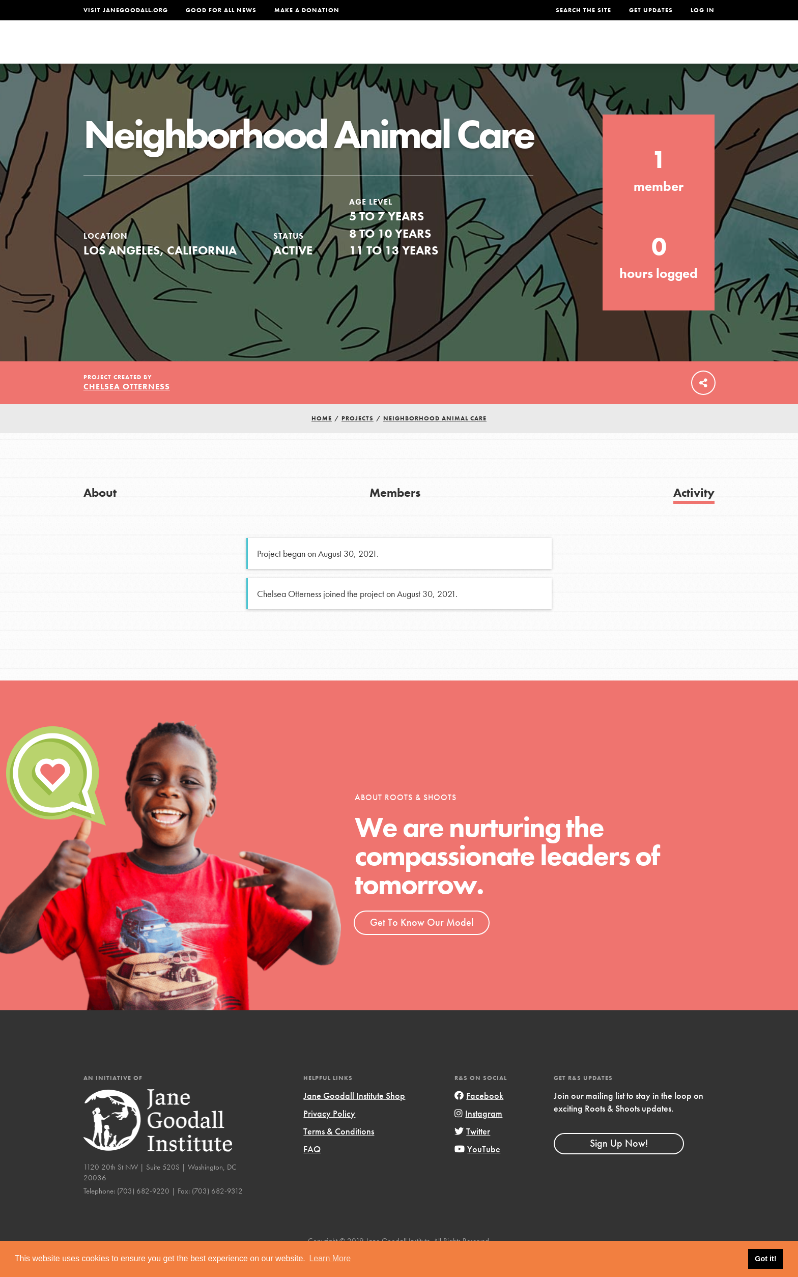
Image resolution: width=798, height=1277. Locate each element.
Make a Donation (306, 10)
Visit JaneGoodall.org (125, 10)
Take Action (681, 48)
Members (394, 514)
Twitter (472, 1152)
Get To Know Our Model (421, 943)
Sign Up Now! (619, 1165)
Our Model (488, 49)
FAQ (312, 1170)
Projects (554, 49)
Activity (694, 514)
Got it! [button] (765, 1259)
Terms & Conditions (338, 1152)
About (265, 49)
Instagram (478, 1135)
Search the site (583, 10)
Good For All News (221, 10)
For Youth (324, 49)
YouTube (477, 1170)
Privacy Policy (329, 1135)
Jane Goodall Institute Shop (354, 1117)
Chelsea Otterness (126, 408)
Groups (612, 49)
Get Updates (651, 10)
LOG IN (703, 10)
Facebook (478, 1117)
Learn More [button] (330, 1258)
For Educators (406, 49)
